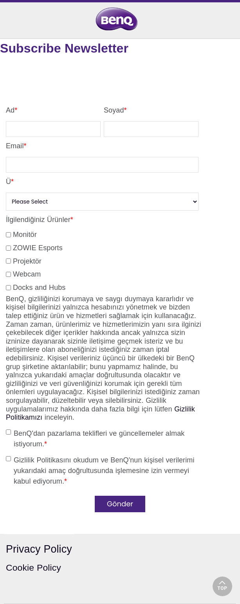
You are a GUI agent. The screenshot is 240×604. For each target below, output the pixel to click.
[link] (119, 19)
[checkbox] (102, 260)
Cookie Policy (33, 567)
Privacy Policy (39, 549)
